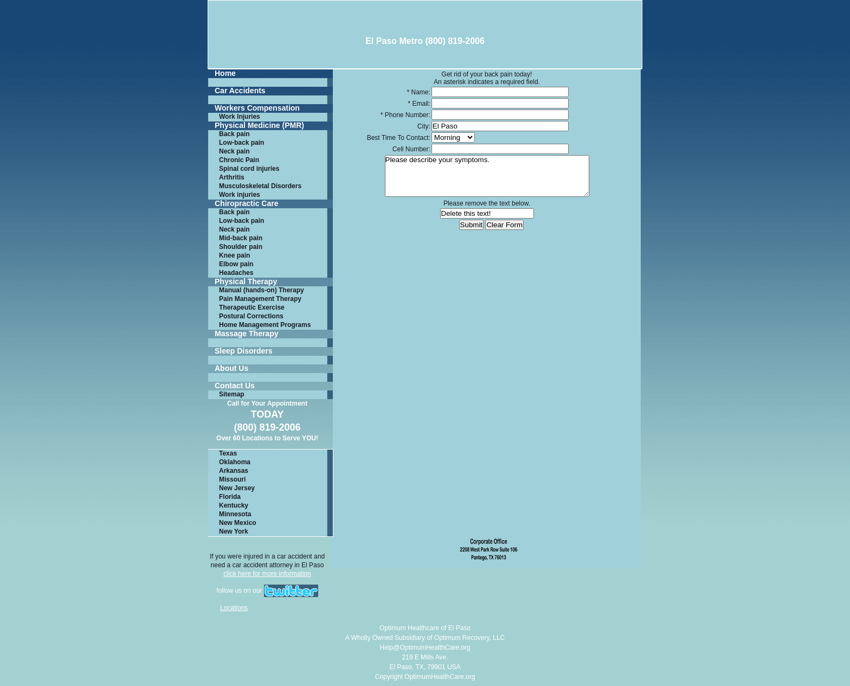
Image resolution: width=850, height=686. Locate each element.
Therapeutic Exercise (252, 307)
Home (225, 73)
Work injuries (239, 194)
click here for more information (267, 574)
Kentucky (233, 505)
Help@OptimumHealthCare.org (425, 647)
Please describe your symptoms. (487, 176)
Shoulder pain (240, 247)
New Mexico (237, 523)
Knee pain (234, 255)
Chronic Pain (239, 160)
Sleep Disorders (244, 351)
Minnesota (235, 514)
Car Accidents (240, 91)
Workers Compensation (257, 108)
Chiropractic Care (246, 204)
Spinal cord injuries (249, 168)
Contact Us (235, 386)
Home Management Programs (265, 325)
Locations (234, 608)
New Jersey (237, 488)
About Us (231, 368)
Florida (230, 497)
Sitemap (231, 394)
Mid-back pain (240, 238)
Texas (228, 453)
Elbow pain (236, 264)
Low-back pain (241, 142)
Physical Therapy (246, 282)
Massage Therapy (247, 334)
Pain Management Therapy (260, 299)
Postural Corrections (251, 316)
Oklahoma (234, 462)
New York (233, 531)
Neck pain (234, 151)
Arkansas (233, 471)
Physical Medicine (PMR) (259, 125)
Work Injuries (239, 116)
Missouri (232, 479)
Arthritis (231, 177)
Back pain (234, 134)
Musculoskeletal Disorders (260, 186)
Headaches (236, 273)
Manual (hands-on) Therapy (261, 290)
